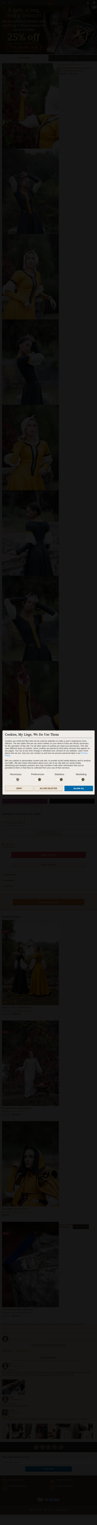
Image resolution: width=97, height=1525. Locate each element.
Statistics (59, 774)
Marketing (81, 774)
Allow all (79, 788)
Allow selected (48, 788)
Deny (19, 788)
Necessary (16, 774)
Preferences (37, 774)
